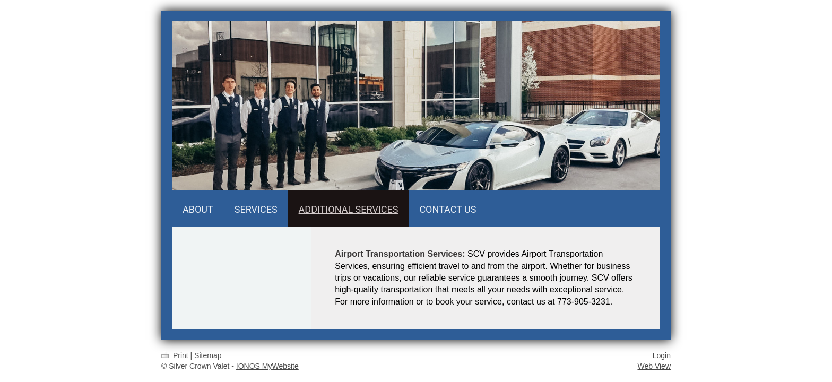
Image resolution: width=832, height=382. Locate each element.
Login (662, 355)
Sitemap (207, 355)
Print (175, 355)
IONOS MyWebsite (267, 366)
